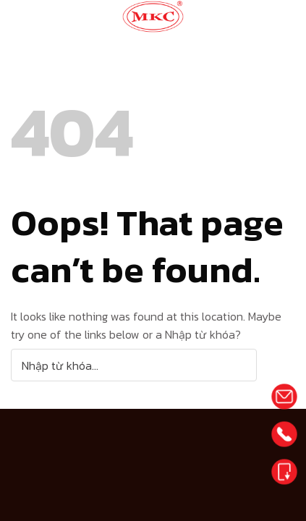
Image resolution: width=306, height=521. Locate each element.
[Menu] (271, 17)
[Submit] (276, 365)
